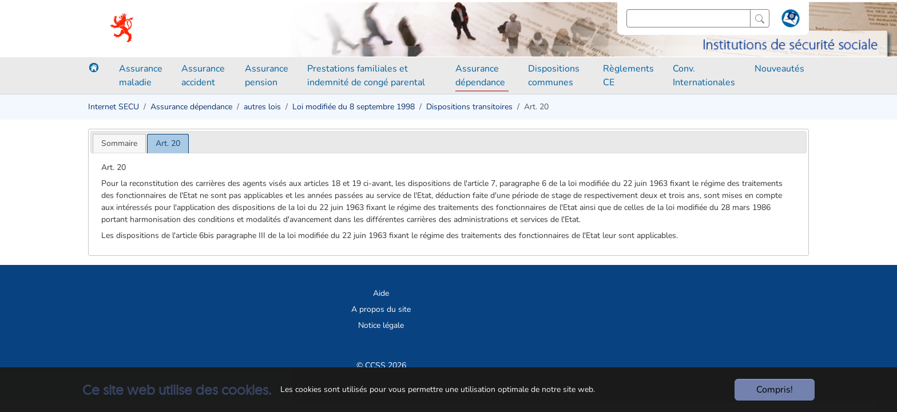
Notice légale (381, 325)
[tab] (119, 143)
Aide (381, 293)
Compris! (774, 389)
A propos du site (381, 309)
